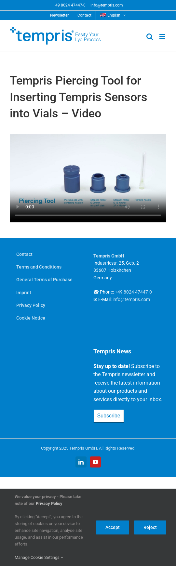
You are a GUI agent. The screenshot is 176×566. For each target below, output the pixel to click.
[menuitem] (113, 15)
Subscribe (108, 415)
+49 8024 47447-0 (69, 5)
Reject (150, 527)
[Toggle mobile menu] (162, 36)
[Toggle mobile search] (149, 36)
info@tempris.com (106, 5)
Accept (112, 527)
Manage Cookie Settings (39, 557)
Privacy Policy (49, 503)
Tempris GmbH (108, 255)
